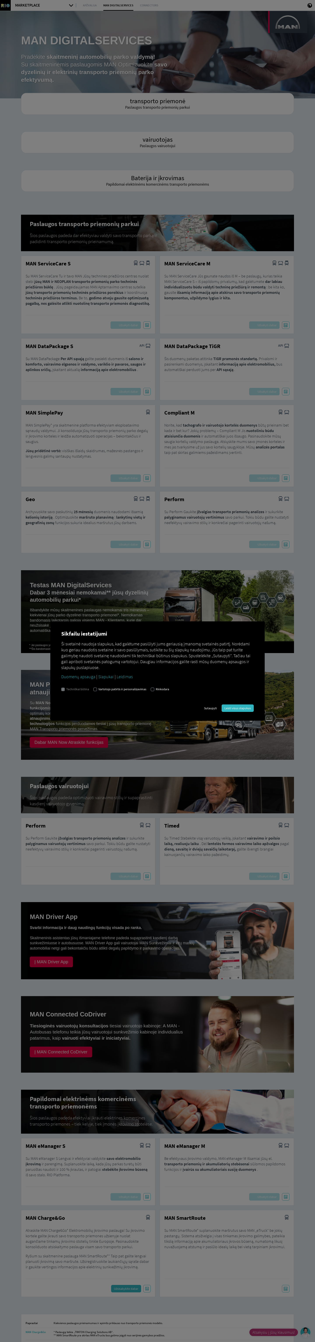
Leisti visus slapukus (237, 708)
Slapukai (106, 676)
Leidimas (125, 676)
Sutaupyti (210, 708)
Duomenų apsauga (78, 676)
